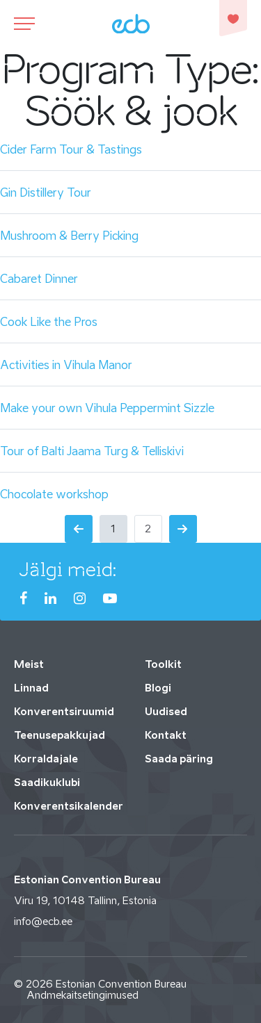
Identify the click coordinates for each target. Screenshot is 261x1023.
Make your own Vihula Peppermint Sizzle (107, 408)
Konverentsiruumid (64, 711)
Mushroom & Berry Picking (69, 236)
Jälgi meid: (68, 569)
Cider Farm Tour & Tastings (71, 149)
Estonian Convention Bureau (121, 984)
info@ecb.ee (43, 921)
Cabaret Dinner (39, 279)
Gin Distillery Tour (45, 192)
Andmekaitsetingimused (82, 995)
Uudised (166, 711)
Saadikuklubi (47, 782)
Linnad (31, 688)
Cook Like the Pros (48, 322)
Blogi (158, 688)
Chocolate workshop (54, 494)
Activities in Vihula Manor (66, 365)
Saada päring (179, 758)
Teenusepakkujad (59, 735)
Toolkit (163, 664)
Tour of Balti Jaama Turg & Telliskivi (92, 451)
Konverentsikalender (68, 806)
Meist (29, 664)
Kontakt (166, 735)
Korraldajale (46, 758)
